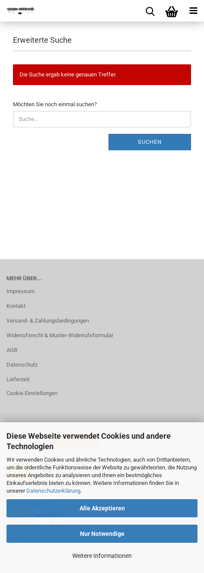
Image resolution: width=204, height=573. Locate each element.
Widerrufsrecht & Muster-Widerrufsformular (59, 335)
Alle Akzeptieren (102, 508)
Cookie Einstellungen (31, 393)
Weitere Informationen (102, 555)
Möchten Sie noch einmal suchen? (55, 104)
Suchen (150, 142)
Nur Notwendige (102, 533)
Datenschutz (22, 364)
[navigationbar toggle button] (193, 11)
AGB (11, 350)
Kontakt (16, 306)
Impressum (20, 291)
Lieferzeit (17, 379)
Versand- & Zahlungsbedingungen (47, 320)
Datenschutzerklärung (53, 491)
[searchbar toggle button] (150, 11)
